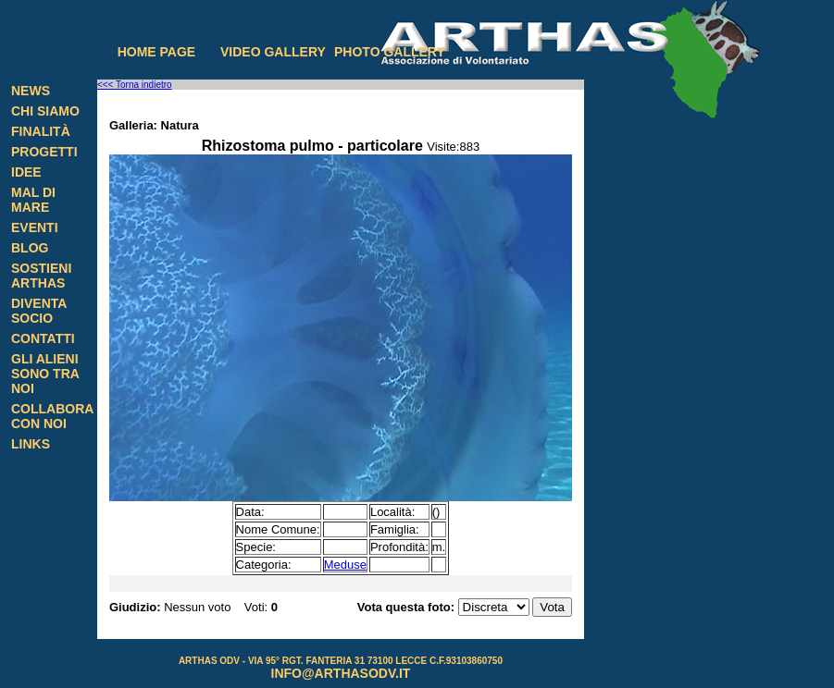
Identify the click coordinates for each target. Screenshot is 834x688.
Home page (157, 51)
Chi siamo (45, 111)
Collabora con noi (52, 416)
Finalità (40, 131)
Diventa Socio (39, 311)
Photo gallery (389, 51)
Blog (29, 247)
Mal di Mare (33, 200)
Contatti (43, 338)
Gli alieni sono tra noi (45, 373)
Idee (26, 172)
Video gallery (273, 51)
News (30, 90)
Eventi (34, 227)
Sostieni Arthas (41, 275)
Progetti (44, 151)
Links (30, 443)
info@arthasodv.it (341, 673)
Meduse (345, 564)
